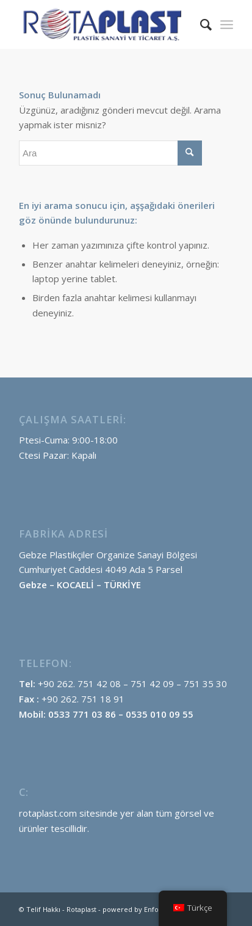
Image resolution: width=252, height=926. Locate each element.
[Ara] (200, 24)
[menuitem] (200, 24)
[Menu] (226, 24)
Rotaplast (81, 909)
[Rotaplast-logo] (104, 24)
